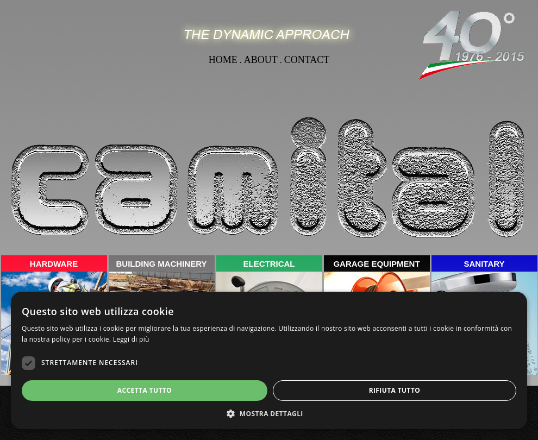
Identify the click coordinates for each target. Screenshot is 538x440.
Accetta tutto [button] (144, 390)
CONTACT (307, 59)
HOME (223, 59)
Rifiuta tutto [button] (395, 390)
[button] (269, 413)
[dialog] (269, 360)
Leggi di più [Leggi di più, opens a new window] (131, 339)
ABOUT (261, 59)
